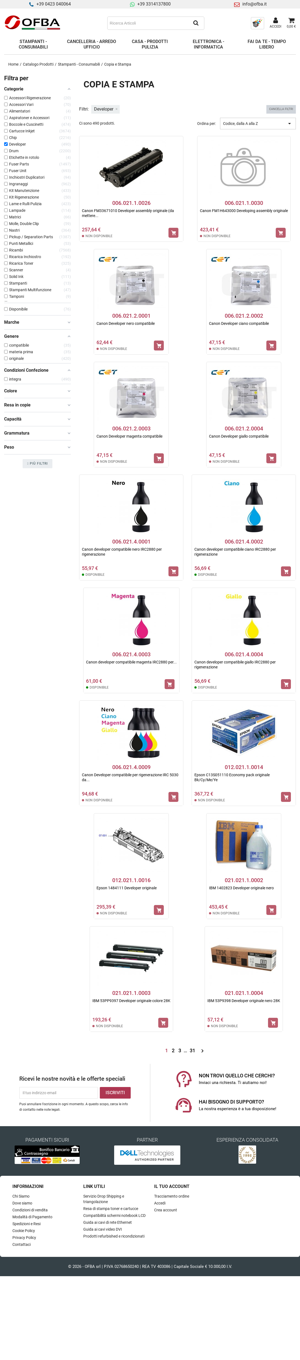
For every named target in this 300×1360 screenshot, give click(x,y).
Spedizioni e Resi (26, 1224)
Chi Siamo (21, 1196)
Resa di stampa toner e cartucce (110, 1208)
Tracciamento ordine (171, 1196)
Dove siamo (22, 1203)
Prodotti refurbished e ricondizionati (113, 1236)
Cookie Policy (23, 1230)
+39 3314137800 (154, 4)
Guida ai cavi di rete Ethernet (107, 1222)
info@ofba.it (254, 4)
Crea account (165, 1210)
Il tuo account (171, 1186)
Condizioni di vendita (30, 1210)
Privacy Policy (24, 1237)
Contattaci (21, 1244)
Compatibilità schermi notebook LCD (114, 1215)
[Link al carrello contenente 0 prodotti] (291, 23)
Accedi (159, 1203)
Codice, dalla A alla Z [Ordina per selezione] (258, 123)
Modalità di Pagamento (32, 1217)
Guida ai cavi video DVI (102, 1229)
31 (193, 1050)
